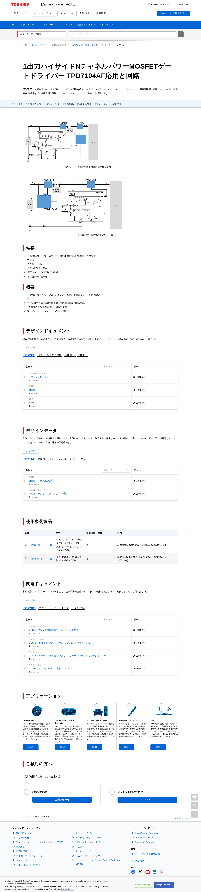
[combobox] (122, 34)
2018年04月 (139, 377)
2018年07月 (139, 630)
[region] (100, 884)
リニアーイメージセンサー (89, 856)
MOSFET (20, 847)
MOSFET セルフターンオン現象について (49, 668)
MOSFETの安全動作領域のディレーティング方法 (53, 630)
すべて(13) (29, 608)
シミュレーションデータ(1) (72, 459)
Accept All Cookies (164, 885)
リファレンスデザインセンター (85, 45)
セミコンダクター (39, 45)
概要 (20, 104)
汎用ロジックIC (83, 851)
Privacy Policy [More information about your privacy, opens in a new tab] (67, 889)
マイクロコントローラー (28, 865)
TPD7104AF (34, 545)
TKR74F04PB (35, 559)
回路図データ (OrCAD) (41, 481)
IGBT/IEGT (21, 851)
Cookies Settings (142, 885)
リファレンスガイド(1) (49, 354)
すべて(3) (29, 355)
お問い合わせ (62, 799)
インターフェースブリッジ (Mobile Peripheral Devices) (98, 862)
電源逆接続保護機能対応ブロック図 (95, 234)
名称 (28, 366)
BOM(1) (82, 354)
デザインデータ (53, 104)
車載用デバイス (24, 833)
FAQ (147, 799)
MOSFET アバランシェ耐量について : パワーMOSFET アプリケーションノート (68, 655)
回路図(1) (70, 354)
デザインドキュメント (35, 104)
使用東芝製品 (68, 104)
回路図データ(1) (46, 458)
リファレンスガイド (39, 377)
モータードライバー (86, 833)
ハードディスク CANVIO (147, 854)
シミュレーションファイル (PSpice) (47, 493)
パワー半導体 (22, 837)
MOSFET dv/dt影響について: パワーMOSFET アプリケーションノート (64, 643)
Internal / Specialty (144, 837)
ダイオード (21, 860)
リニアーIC (81, 847)
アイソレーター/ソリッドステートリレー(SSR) (39, 842)
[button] (160, 4)
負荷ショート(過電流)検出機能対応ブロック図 (88, 167)
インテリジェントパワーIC (89, 837)
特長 (13, 104)
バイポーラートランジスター (30, 856)
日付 (136, 366)
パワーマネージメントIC (88, 842)
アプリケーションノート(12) (53, 608)
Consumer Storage (144, 842)
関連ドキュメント (84, 104)
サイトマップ (183, 818)
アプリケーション (102, 104)
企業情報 (139, 861)
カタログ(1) (78, 608)
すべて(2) (29, 459)
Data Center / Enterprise (147, 833)
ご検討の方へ (117, 104)
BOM (31, 403)
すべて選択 (31, 347)
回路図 (32, 390)
